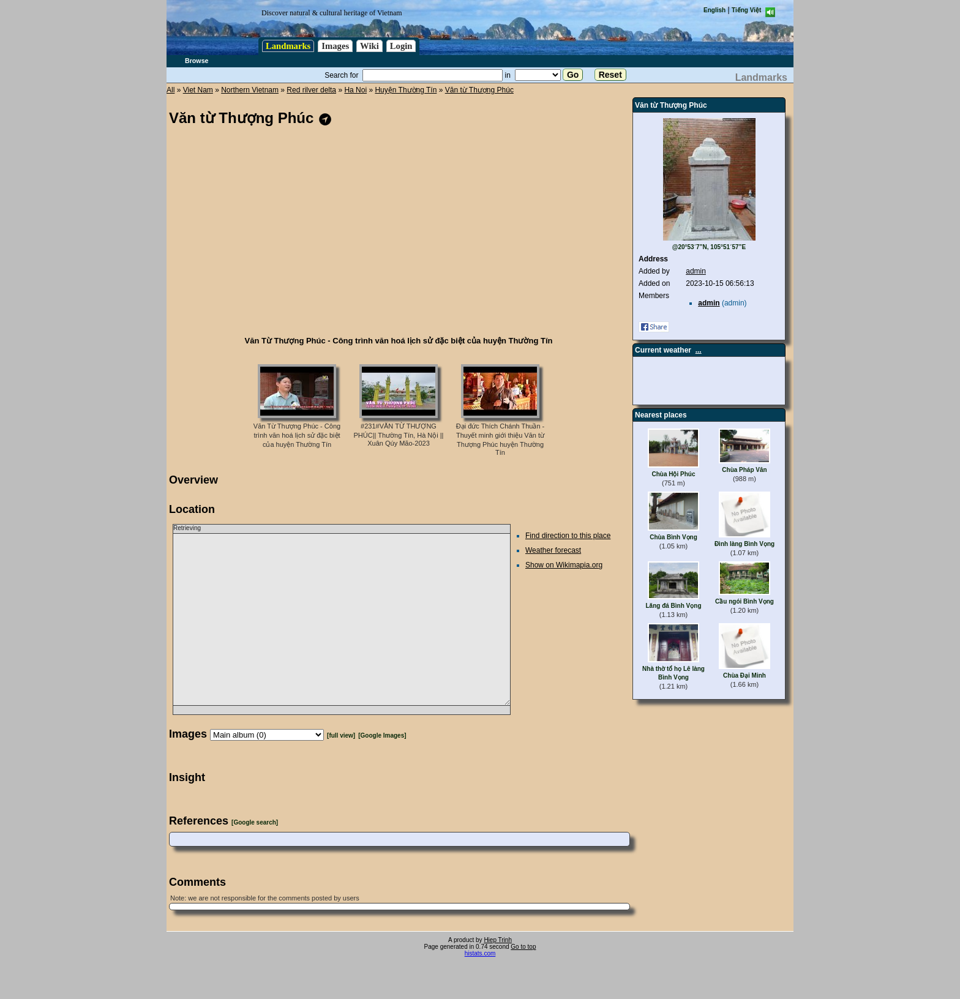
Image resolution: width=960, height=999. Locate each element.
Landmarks (288, 46)
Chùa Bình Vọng (673, 537)
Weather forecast (553, 550)
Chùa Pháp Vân (744, 469)
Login (401, 46)
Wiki (369, 46)
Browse (197, 60)
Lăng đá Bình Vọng (674, 605)
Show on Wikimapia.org (563, 565)
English (714, 10)
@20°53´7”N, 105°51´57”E (709, 247)
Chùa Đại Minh (744, 675)
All (170, 90)
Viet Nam (198, 90)
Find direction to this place (567, 535)
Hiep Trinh (498, 940)
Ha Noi (355, 90)
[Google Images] (382, 735)
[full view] (341, 735)
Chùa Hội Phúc (673, 474)
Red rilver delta (311, 90)
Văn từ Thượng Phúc (479, 90)
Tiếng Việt (746, 10)
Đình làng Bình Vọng (744, 544)
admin (696, 271)
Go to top (523, 946)
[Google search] (254, 822)
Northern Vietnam (250, 90)
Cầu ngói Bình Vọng (744, 601)
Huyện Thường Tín (406, 90)
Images (335, 46)
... (699, 350)
